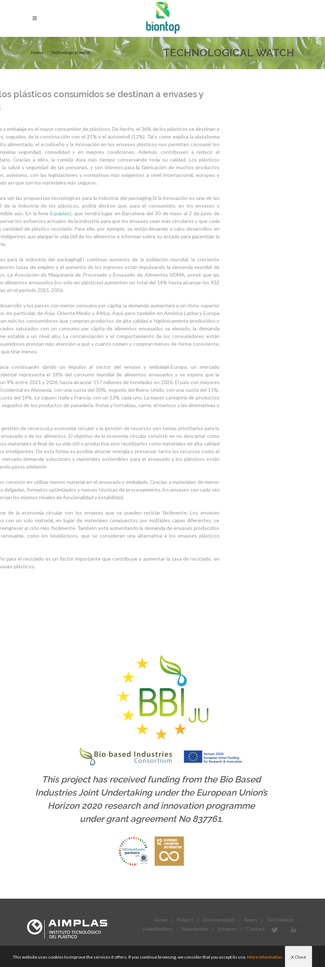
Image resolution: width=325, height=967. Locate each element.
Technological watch (70, 52)
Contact (255, 929)
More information (264, 957)
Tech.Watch (280, 920)
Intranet (227, 929)
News (250, 920)
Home (37, 52)
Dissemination (219, 920)
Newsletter (195, 929)
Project (185, 920)
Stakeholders (158, 929)
